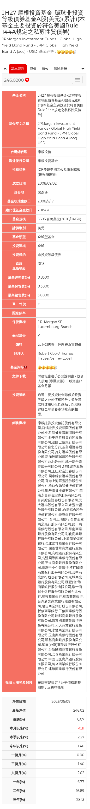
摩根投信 (44, 152)
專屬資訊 (56, 381)
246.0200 (16, 80)
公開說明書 (65, 376)
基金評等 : (57, 52)
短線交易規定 (48, 682)
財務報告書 (46, 376)
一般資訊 (72, 381)
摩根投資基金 (48, 161)
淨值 (33, 69)
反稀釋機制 (55, 687)
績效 (45, 69)
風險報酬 (60, 69)
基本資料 (17, 69)
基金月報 (44, 386)
